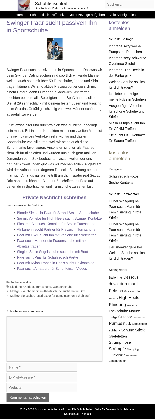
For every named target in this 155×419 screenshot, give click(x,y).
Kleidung (16, 286)
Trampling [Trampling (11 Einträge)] (133, 349)
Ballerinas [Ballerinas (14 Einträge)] (116, 277)
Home (20, 15)
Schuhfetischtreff (52, 3)
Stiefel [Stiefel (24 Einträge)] (141, 330)
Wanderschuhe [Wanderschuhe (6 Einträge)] (131, 355)
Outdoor (28, 286)
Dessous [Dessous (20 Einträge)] (131, 277)
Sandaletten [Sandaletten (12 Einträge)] (139, 323)
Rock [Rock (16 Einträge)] (127, 324)
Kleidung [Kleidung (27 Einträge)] (117, 304)
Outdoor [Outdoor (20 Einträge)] (125, 317)
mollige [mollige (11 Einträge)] (113, 317)
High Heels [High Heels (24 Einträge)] (129, 297)
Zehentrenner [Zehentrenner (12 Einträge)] (117, 360)
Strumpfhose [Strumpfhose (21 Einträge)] (120, 342)
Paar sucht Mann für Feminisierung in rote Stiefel (125, 212)
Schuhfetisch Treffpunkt (47, 15)
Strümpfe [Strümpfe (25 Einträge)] (117, 348)
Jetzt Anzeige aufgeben (87, 15)
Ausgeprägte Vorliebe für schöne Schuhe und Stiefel (127, 111)
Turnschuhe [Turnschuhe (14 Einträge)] (117, 355)
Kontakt (86, 413)
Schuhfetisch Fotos (124, 176)
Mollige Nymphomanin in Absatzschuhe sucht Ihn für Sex (47, 291)
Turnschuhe (43, 286)
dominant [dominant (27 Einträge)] (129, 283)
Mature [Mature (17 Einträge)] (134, 311)
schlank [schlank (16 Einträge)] (114, 330)
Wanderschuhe (63, 286)
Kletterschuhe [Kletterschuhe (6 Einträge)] (132, 305)
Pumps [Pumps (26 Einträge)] (115, 323)
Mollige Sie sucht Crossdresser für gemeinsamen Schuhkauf (49, 295)
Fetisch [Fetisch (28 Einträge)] (116, 290)
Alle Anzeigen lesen (124, 15)
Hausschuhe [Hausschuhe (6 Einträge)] (113, 298)
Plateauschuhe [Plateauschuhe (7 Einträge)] (139, 318)
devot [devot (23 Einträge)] (114, 284)
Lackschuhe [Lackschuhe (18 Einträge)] (118, 311)
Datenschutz (71, 413)
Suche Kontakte (20, 282)
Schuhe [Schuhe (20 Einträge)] (127, 330)
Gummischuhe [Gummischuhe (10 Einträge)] (132, 291)
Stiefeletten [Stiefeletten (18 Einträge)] (118, 336)
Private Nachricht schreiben (54, 197)
